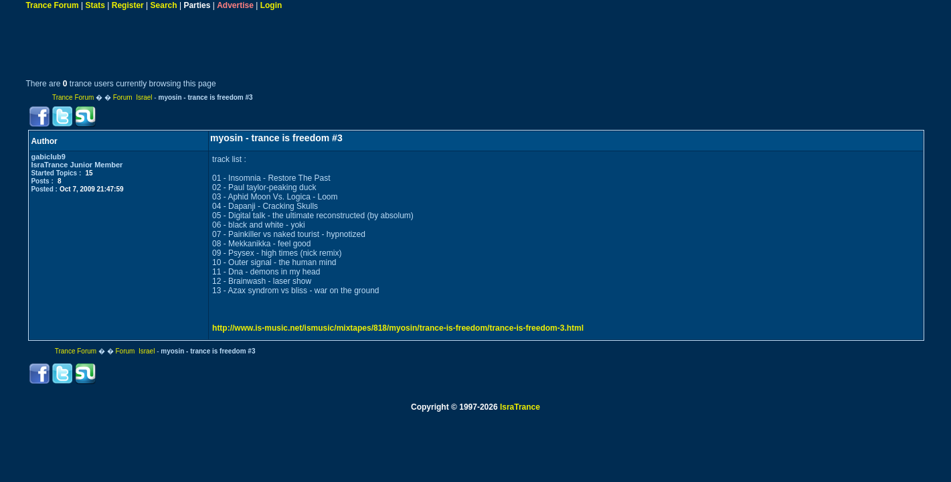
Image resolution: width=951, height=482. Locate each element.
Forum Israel (133, 97)
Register (128, 5)
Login (271, 5)
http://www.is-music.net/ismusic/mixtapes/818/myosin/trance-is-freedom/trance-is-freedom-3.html (398, 328)
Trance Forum (51, 5)
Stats (95, 5)
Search (164, 5)
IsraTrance (520, 407)
